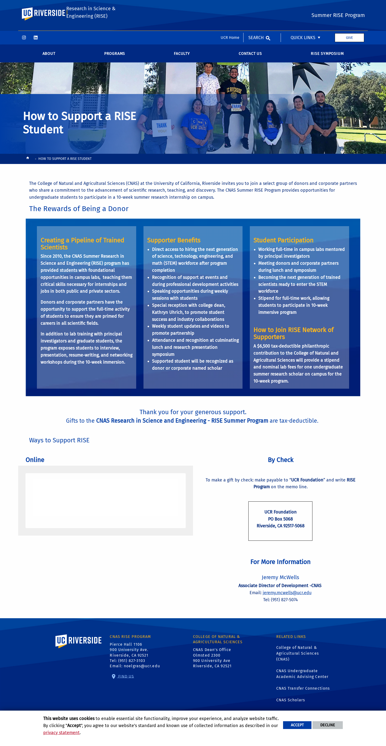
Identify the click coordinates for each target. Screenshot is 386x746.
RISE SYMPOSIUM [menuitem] (327, 55)
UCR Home (230, 6)
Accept (297, 725)
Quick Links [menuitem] (303, 6)
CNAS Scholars (290, 702)
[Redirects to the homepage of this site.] (27, 161)
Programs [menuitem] (114, 55)
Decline (327, 725)
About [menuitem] (48, 55)
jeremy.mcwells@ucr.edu (287, 594)
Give (349, 7)
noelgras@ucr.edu (142, 668)
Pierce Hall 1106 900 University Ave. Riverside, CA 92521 (129, 652)
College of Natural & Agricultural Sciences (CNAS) (297, 655)
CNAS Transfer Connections (303, 690)
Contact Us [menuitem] (250, 55)
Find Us (125, 678)
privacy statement (61, 732)
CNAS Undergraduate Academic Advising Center (302, 675)
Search (256, 6)
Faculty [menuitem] (182, 55)
